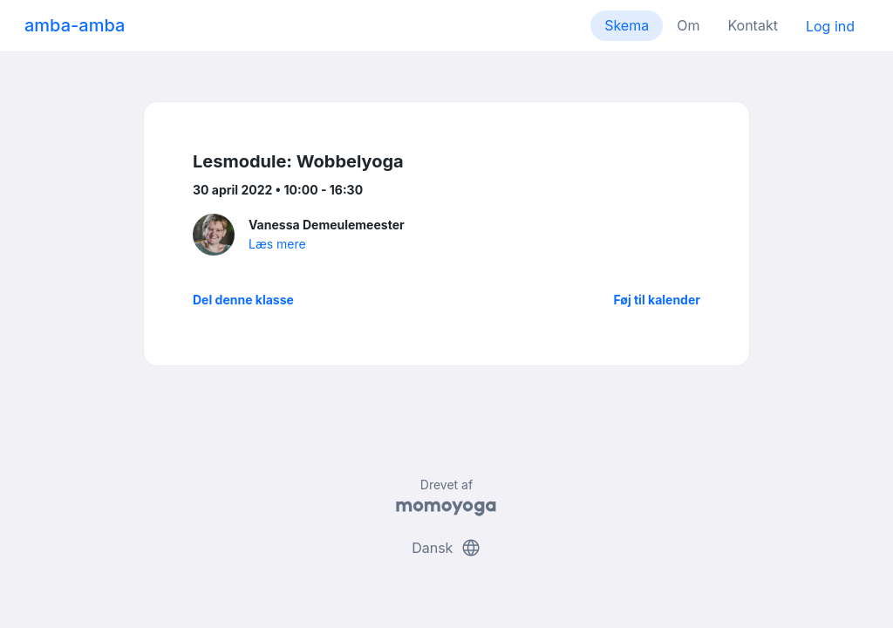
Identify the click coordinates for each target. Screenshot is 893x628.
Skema (626, 25)
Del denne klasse (243, 299)
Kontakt (752, 25)
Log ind (830, 26)
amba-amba (74, 25)
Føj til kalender (656, 299)
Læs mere (277, 243)
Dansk (446, 547)
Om (688, 25)
